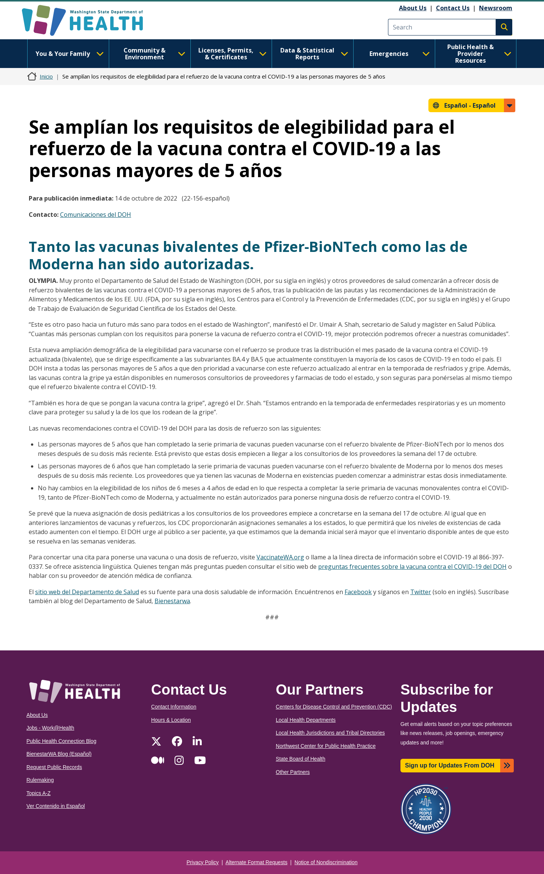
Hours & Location (171, 720)
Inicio (46, 76)
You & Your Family (70, 53)
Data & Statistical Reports (314, 53)
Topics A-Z (38, 793)
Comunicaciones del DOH (95, 214)
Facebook (358, 592)
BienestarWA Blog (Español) (58, 754)
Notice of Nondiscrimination (326, 862)
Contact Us (453, 8)
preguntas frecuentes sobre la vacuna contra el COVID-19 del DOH (412, 566)
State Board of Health (300, 759)
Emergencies (399, 53)
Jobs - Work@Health (50, 728)
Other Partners (293, 772)
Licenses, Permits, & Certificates (232, 53)
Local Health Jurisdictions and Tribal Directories (330, 733)
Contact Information (173, 707)
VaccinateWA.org (280, 557)
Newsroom (495, 8)
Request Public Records (54, 767)
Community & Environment (154, 53)
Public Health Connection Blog (61, 741)
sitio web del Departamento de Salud (87, 592)
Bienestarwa (172, 601)
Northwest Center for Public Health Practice (326, 746)
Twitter (420, 592)
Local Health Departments (305, 720)
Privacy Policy (203, 862)
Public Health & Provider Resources (479, 54)
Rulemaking (40, 780)
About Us (413, 8)
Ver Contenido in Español (55, 806)
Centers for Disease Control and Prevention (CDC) (334, 707)
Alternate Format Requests (256, 862)
